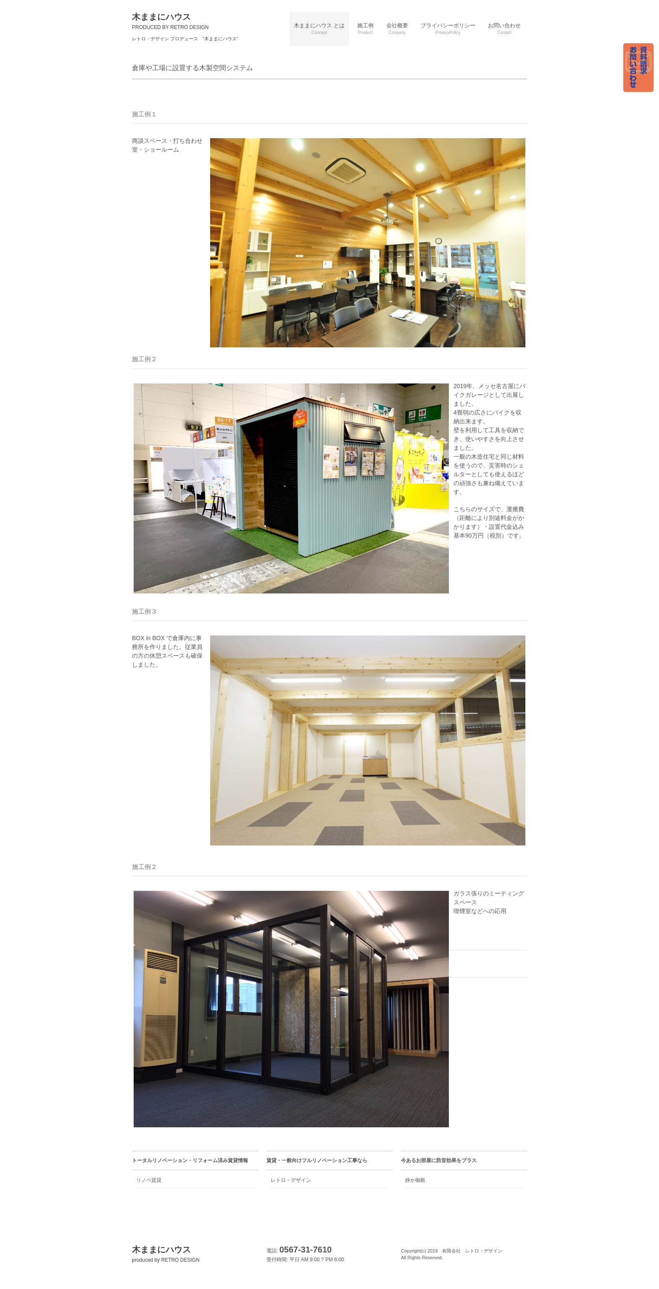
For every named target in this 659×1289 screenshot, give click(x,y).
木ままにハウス (170, 21)
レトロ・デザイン (291, 1180)
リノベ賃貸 (148, 1180)
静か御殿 (415, 1180)
